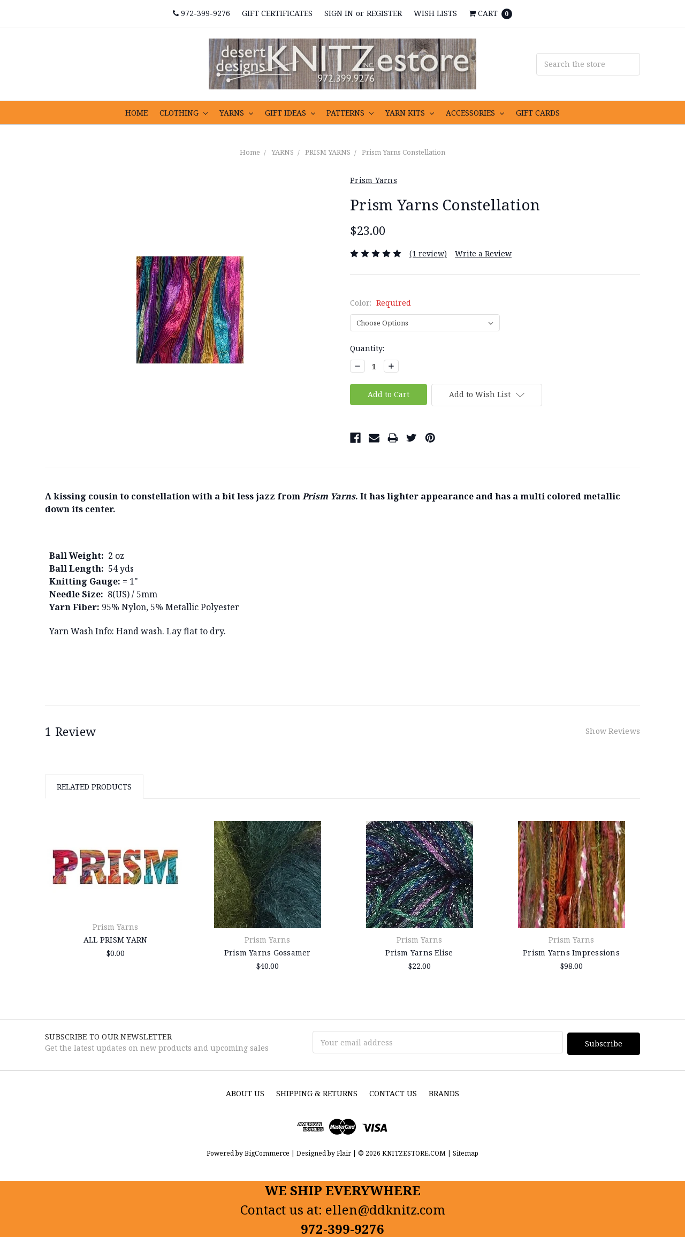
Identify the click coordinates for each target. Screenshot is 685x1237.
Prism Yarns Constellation (403, 152)
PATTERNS (350, 113)
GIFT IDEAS (290, 113)
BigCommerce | (270, 1151)
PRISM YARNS (328, 152)
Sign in (338, 13)
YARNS (236, 113)
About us (245, 1092)
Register (384, 13)
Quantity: (367, 348)
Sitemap (464, 1151)
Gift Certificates (277, 13)
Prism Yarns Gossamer (267, 952)
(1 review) (428, 253)
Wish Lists (435, 13)
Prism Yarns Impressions (571, 952)
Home (250, 152)
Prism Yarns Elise (419, 952)
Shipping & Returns (316, 1092)
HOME (136, 113)
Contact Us (393, 1092)
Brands (444, 1092)
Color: (380, 303)
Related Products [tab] (94, 786)
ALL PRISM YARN (115, 940)
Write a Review (483, 253)
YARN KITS (409, 113)
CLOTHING (183, 113)
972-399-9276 (201, 13)
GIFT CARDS (538, 113)
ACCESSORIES (475, 113)
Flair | (346, 1151)
